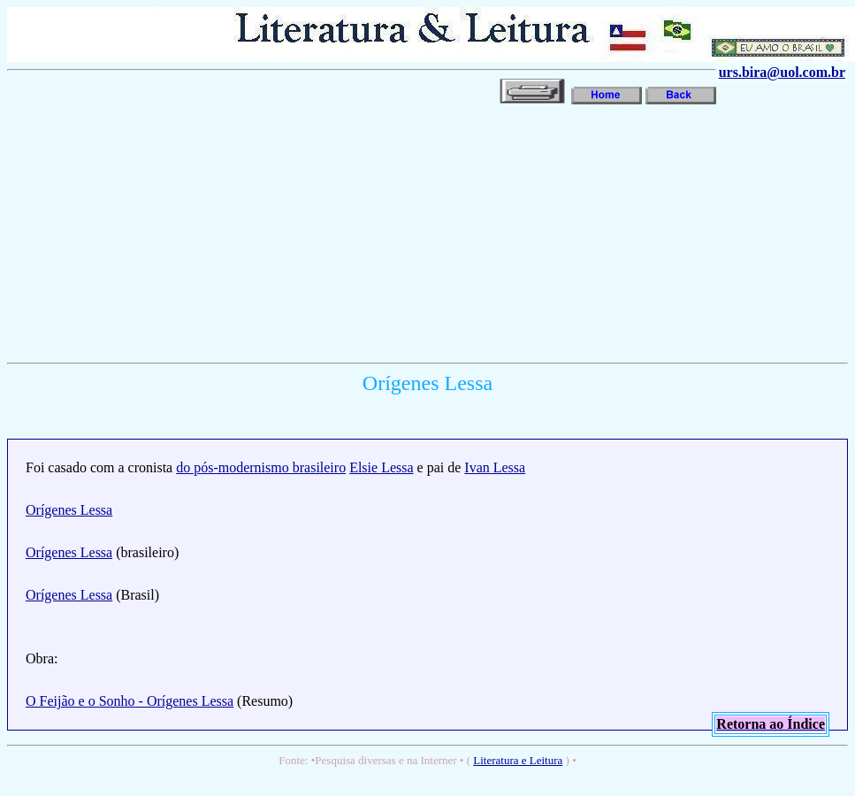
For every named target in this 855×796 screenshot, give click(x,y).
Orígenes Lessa (69, 509)
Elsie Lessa (381, 467)
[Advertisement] (238, 232)
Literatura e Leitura (517, 760)
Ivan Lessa (494, 467)
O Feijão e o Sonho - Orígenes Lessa (129, 700)
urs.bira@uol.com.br (782, 72)
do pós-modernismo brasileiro (261, 467)
